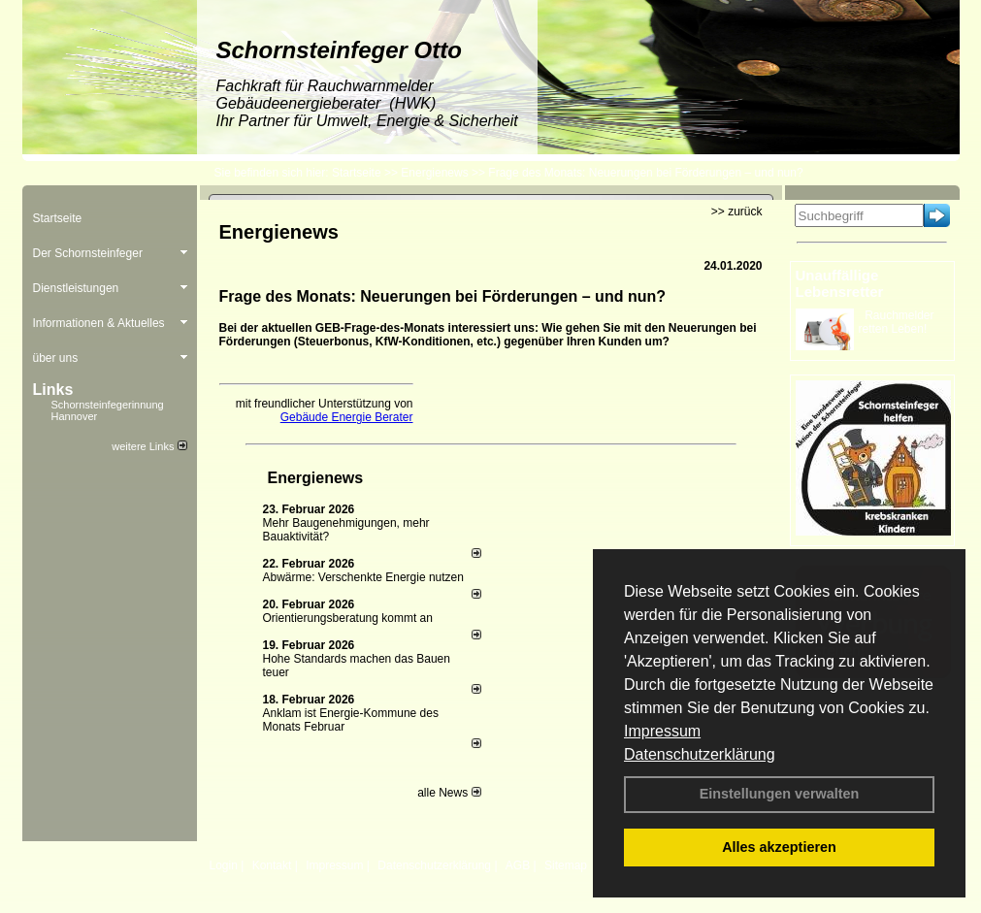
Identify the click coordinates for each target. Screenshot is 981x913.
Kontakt (272, 865)
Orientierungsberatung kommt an (348, 618)
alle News (448, 792)
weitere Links (149, 446)
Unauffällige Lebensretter (840, 283)
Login (224, 865)
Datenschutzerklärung (699, 754)
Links (53, 389)
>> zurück (737, 211)
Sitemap (565, 865)
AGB (518, 865)
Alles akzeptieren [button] (779, 847)
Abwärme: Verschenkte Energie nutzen (363, 577)
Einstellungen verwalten (780, 793)
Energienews (316, 478)
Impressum (662, 731)
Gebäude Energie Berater (346, 417)
